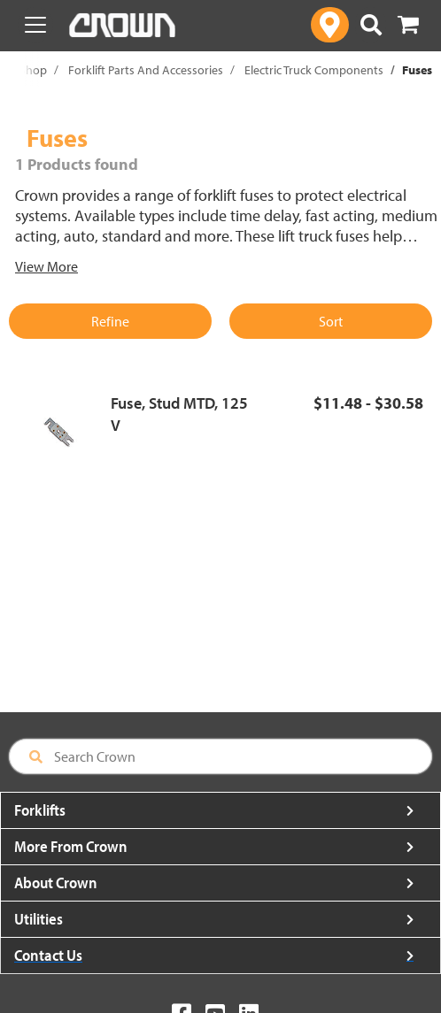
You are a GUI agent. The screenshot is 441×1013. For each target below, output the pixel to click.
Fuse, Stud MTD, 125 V (179, 414)
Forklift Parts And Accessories (145, 70)
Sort (331, 321)
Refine (110, 321)
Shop (33, 70)
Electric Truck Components (313, 70)
